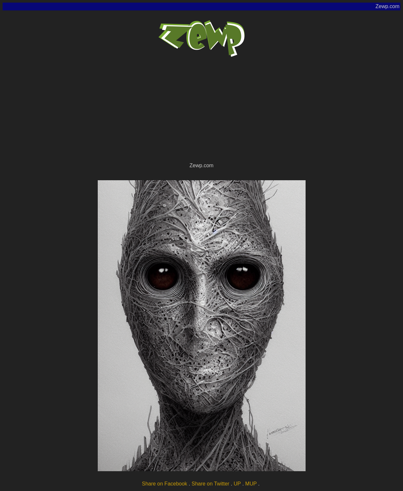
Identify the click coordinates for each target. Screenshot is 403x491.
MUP (251, 483)
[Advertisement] (202, 112)
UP (237, 483)
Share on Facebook (164, 483)
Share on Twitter (210, 483)
